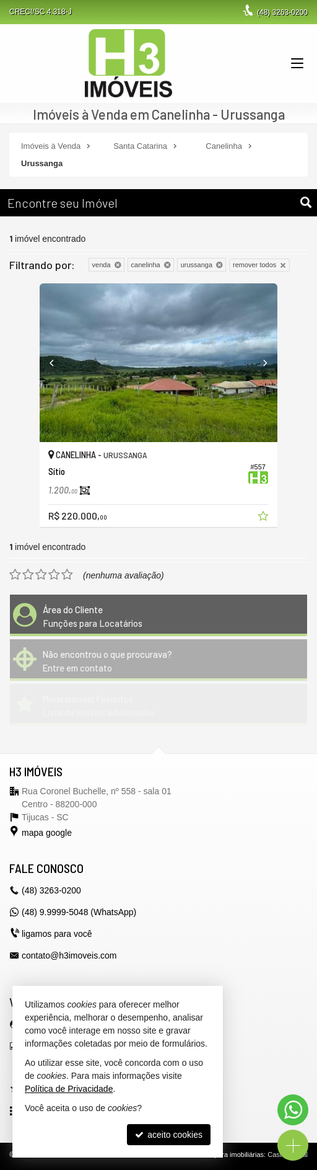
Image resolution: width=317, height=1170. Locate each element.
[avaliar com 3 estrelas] (41, 575)
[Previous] (58, 362)
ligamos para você (57, 934)
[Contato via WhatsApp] (292, 1109)
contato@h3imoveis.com (69, 955)
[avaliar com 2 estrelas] (28, 575)
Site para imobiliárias (232, 1154)
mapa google (47, 833)
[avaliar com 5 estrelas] (67, 575)
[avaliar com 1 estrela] (15, 575)
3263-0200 (282, 12)
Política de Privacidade (69, 1089)
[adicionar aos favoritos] (264, 518)
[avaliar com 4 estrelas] (54, 575)
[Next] (259, 362)
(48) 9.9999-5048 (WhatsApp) (79, 912)
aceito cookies (168, 1135)
